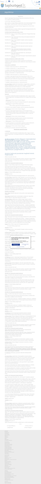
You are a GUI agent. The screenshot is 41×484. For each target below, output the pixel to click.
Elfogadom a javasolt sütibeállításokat (16, 244)
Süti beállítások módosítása (20, 246)
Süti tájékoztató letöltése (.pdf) (25, 244)
